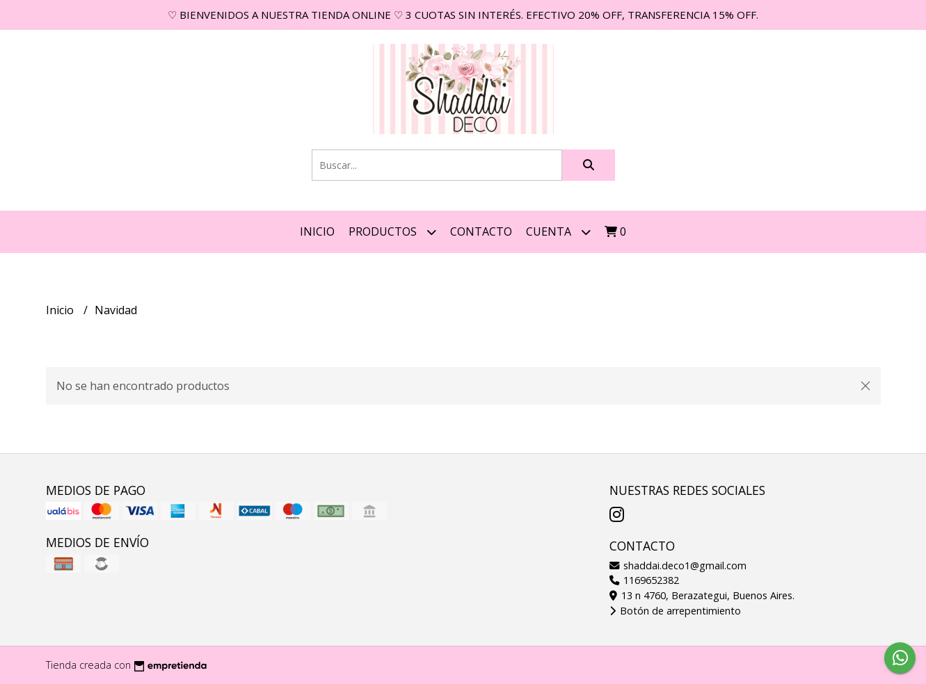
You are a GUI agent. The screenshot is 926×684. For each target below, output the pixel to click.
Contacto (481, 231)
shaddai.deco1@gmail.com (678, 565)
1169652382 (644, 580)
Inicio (317, 231)
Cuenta (558, 232)
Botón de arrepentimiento (675, 610)
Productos (392, 232)
